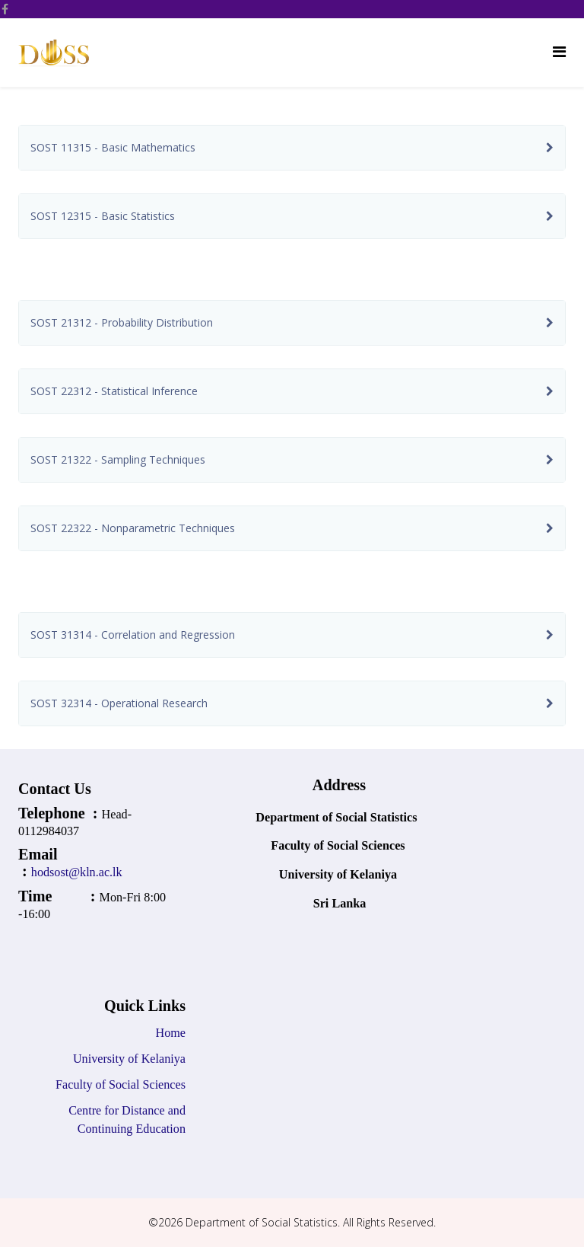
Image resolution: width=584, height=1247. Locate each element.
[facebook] (5, 9)
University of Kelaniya (129, 1058)
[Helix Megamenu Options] (559, 51)
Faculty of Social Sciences (119, 1084)
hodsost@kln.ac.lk (78, 872)
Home (171, 1032)
